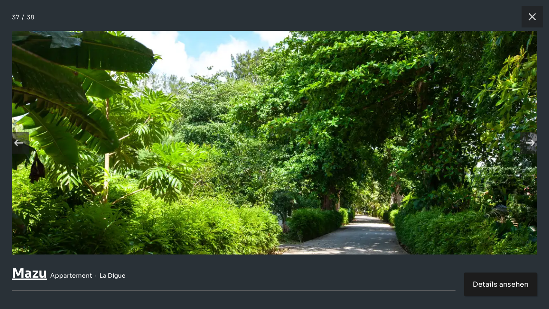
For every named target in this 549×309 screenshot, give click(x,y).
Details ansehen (500, 284)
